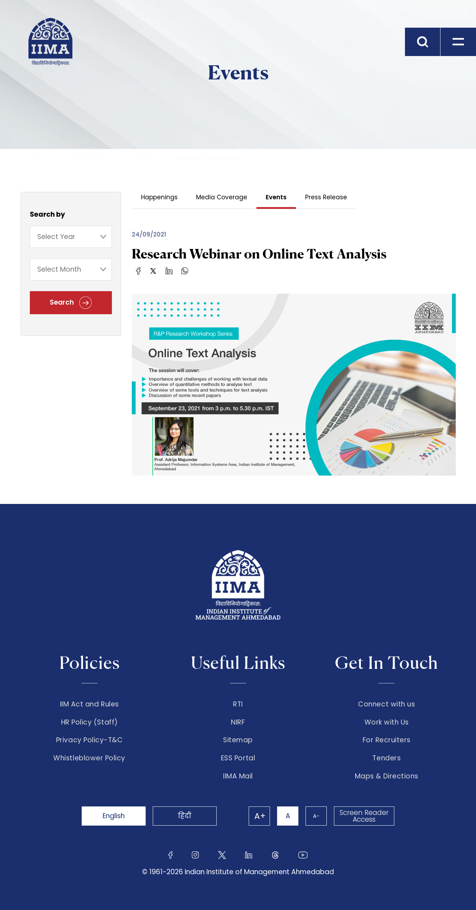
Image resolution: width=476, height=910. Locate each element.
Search (71, 302)
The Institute (86, 157)
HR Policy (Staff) (89, 722)
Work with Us (386, 722)
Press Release (326, 197)
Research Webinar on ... (211, 157)
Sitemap (238, 740)
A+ (260, 816)
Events (143, 157)
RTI (238, 704)
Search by (47, 214)
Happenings (159, 197)
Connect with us (386, 704)
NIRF (238, 722)
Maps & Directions (386, 776)
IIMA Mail (238, 776)
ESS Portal (238, 758)
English (114, 816)
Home (37, 157)
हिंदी (184, 816)
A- (316, 816)
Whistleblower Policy (89, 758)
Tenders (386, 758)
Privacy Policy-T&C (89, 740)
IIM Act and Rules (89, 704)
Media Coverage (221, 197)
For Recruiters (387, 740)
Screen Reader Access (364, 816)
